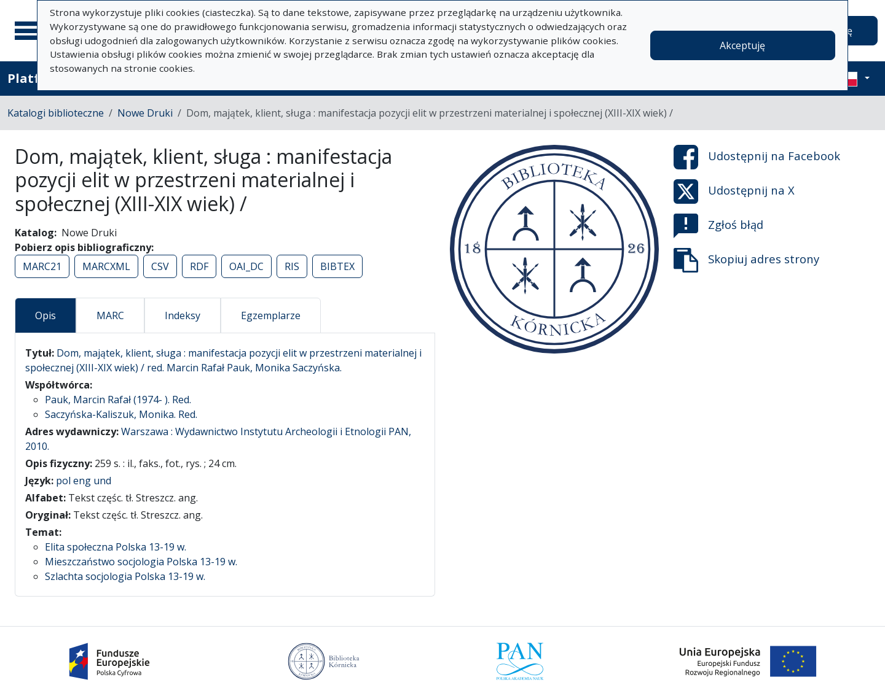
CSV (160, 266)
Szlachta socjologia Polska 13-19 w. (125, 576)
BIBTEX (337, 266)
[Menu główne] (30, 30)
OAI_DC (246, 266)
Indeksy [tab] (182, 315)
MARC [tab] (110, 315)
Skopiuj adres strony (746, 260)
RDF (199, 266)
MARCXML (106, 266)
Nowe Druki (145, 113)
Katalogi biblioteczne (55, 113)
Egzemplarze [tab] (271, 315)
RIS (292, 266)
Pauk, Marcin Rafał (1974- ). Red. (118, 399)
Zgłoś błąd (718, 226)
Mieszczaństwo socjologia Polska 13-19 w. (141, 561)
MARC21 (42, 266)
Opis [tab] (45, 315)
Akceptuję (742, 45)
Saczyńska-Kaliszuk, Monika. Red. (121, 414)
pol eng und (83, 480)
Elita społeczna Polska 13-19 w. (115, 547)
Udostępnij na (757, 157)
